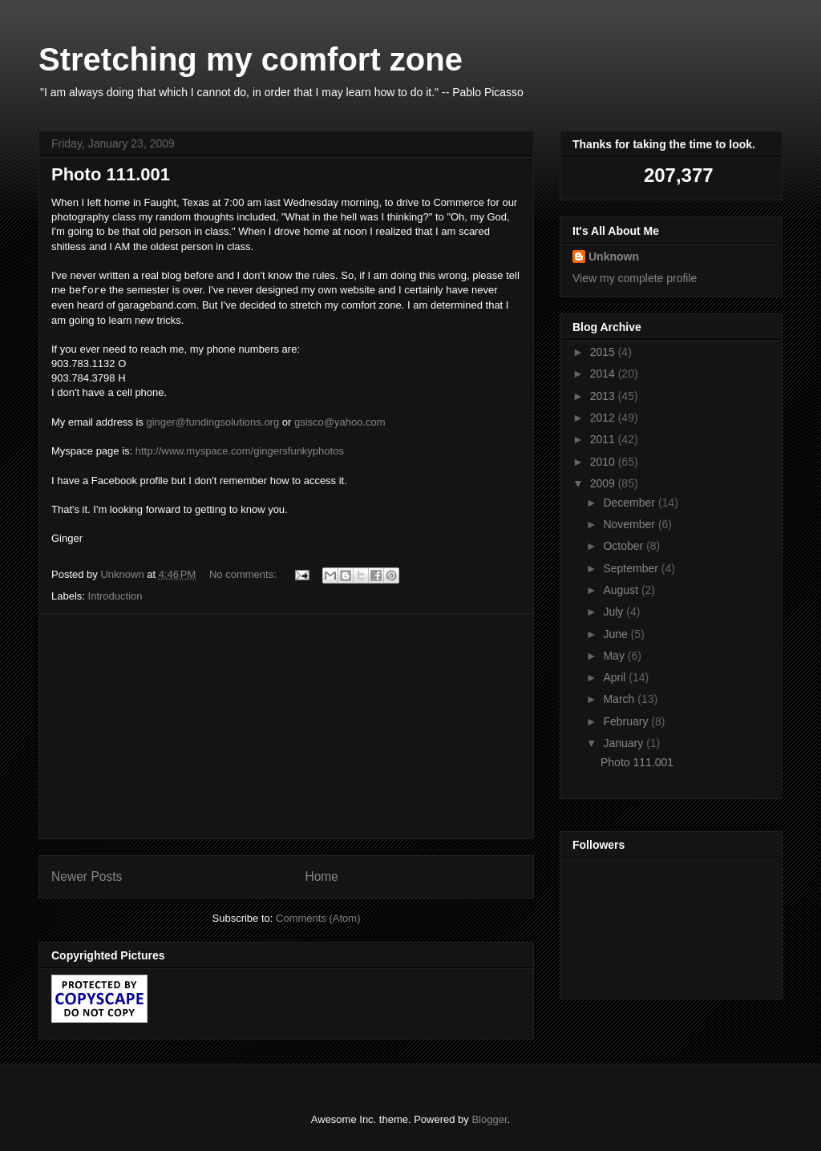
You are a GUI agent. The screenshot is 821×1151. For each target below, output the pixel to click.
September (632, 568)
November (630, 524)
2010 (604, 461)
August (622, 590)
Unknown (613, 256)
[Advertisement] (286, 726)
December (630, 502)
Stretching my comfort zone (250, 59)
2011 (604, 439)
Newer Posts (86, 876)
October (624, 545)
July (614, 611)
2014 (604, 373)
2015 (604, 351)
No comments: (244, 574)
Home (321, 876)
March (620, 699)
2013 (604, 396)
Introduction (115, 596)
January (624, 743)
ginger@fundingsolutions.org (212, 422)
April (616, 677)
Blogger (489, 1119)
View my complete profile (634, 278)
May (615, 655)
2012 (604, 417)
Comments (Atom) (318, 918)
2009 (604, 483)
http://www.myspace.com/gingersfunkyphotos (239, 451)
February (627, 721)
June (616, 634)
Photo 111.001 (110, 174)
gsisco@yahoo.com (340, 422)
